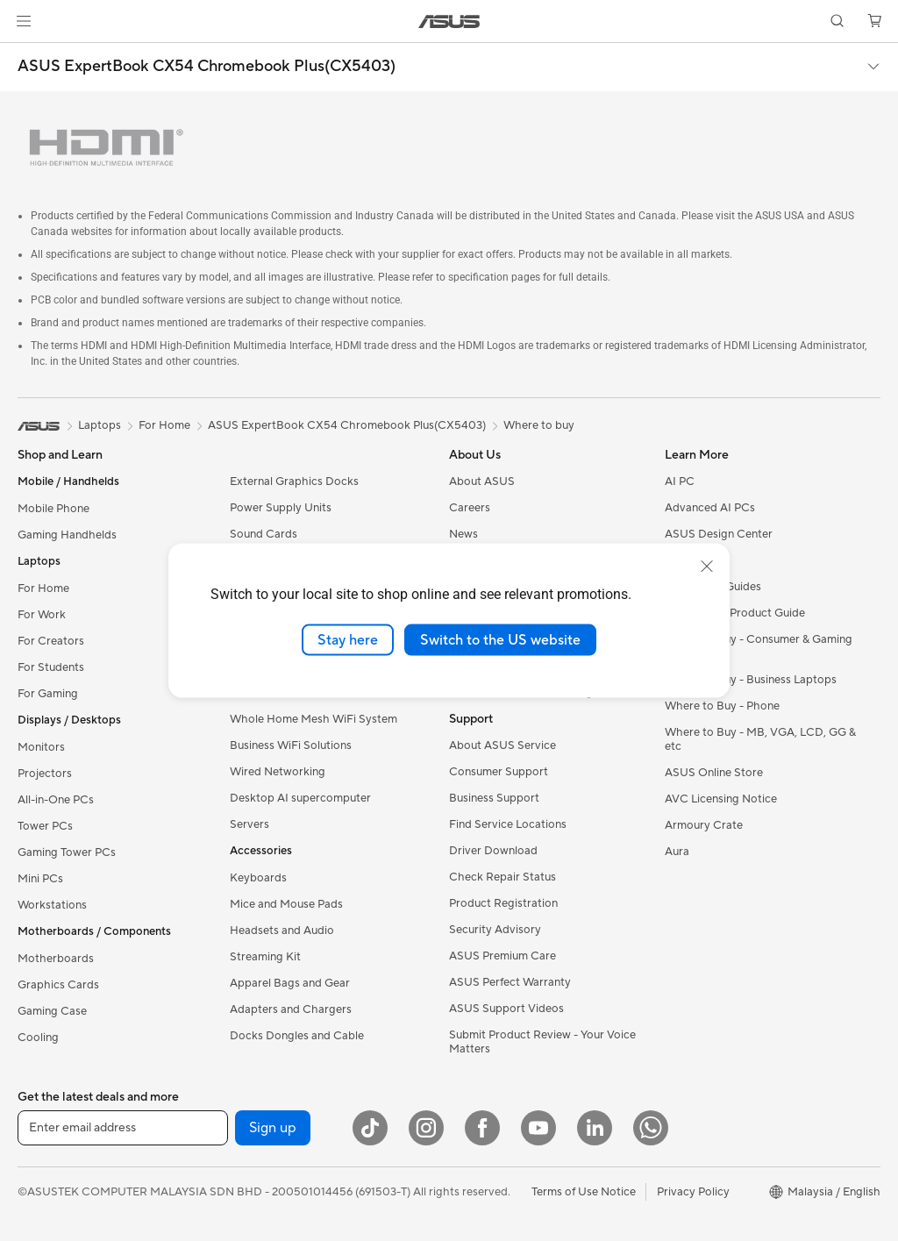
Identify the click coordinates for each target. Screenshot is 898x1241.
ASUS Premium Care (502, 956)
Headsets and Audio (282, 931)
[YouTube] (538, 1127)
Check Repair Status (502, 877)
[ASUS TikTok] (370, 1127)
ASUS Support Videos (506, 1009)
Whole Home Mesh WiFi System (313, 719)
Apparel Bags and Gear (290, 983)
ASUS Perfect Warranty (510, 982)
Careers (469, 508)
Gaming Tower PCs (67, 852)
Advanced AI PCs (710, 508)
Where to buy (538, 425)
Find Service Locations (508, 824)
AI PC (680, 481)
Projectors (45, 774)
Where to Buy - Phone (722, 706)
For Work (42, 615)
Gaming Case (52, 1011)
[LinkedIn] (594, 1127)
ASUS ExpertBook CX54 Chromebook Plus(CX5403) (207, 66)
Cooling (38, 1038)
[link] (449, 21)
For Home (43, 588)
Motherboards (56, 959)
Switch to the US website (500, 639)
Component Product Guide (735, 613)
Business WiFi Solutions (291, 745)
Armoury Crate (704, 825)
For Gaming (48, 694)
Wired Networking (277, 772)
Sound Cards (263, 534)
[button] (24, 21)
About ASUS (482, 481)
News (463, 534)
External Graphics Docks (294, 481)
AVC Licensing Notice (721, 799)
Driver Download (493, 851)
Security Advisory (495, 930)
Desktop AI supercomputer (300, 798)
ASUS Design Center (719, 534)
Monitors (41, 747)
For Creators (51, 641)
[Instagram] (426, 1127)
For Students (51, 667)
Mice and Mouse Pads (286, 904)
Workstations (52, 905)
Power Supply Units (280, 508)
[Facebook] (482, 1127)
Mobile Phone (53, 509)
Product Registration (503, 903)
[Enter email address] (123, 1127)
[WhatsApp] (650, 1127)
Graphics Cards (58, 985)
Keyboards (258, 878)
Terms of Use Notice (583, 1192)
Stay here (347, 639)
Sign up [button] (272, 1128)
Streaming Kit (265, 957)
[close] (707, 566)
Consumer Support (498, 772)
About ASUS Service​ (502, 745)
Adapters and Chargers (291, 1009)
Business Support (494, 798)
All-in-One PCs (56, 800)
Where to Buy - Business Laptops (751, 680)
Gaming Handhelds (67, 535)
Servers (249, 824)
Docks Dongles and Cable (297, 1036)
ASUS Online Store (714, 773)
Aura (677, 852)
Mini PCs (40, 879)
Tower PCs (45, 826)
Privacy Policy (693, 1192)
